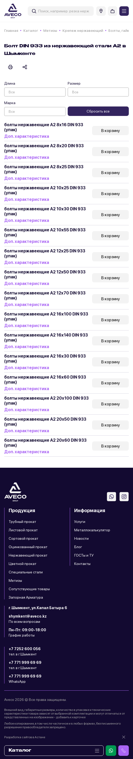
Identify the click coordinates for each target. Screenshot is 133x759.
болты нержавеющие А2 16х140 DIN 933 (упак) (46, 338)
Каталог (30, 30)
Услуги (79, 521)
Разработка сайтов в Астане (24, 737)
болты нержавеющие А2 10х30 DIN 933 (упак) (45, 211)
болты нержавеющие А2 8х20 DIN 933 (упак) (44, 148)
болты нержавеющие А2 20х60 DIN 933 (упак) (45, 443)
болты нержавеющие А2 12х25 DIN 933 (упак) (44, 253)
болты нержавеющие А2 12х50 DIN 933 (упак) (45, 274)
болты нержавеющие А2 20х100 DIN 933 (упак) (46, 401)
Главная (11, 30)
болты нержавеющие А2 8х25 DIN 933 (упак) (43, 169)
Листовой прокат (23, 530)
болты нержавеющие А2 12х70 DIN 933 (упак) (45, 295)
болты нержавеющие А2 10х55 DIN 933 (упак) (45, 232)
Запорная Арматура (26, 597)
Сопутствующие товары (29, 589)
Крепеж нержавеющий (82, 30)
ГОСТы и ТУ (84, 555)
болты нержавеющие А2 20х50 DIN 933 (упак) (45, 422)
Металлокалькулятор (92, 530)
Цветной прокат (22, 564)
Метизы (50, 30)
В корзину (110, 130)
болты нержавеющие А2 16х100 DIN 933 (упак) (46, 317)
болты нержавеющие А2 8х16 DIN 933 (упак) (43, 127)
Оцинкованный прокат (28, 547)
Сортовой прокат (23, 538)
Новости (81, 538)
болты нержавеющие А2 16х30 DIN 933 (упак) (45, 359)
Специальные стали (26, 572)
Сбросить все (98, 111)
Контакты (82, 564)
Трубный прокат (22, 521)
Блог (78, 547)
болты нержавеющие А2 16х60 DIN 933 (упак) (45, 380)
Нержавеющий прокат (28, 555)
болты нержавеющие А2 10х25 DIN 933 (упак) (45, 190)
